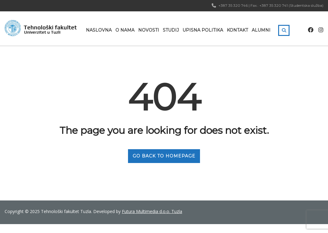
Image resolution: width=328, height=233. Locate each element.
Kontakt (237, 30)
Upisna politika (202, 30)
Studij (171, 30)
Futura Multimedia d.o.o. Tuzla (152, 211)
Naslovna (99, 30)
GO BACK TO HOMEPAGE (164, 156)
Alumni (261, 30)
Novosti (148, 30)
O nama (124, 30)
